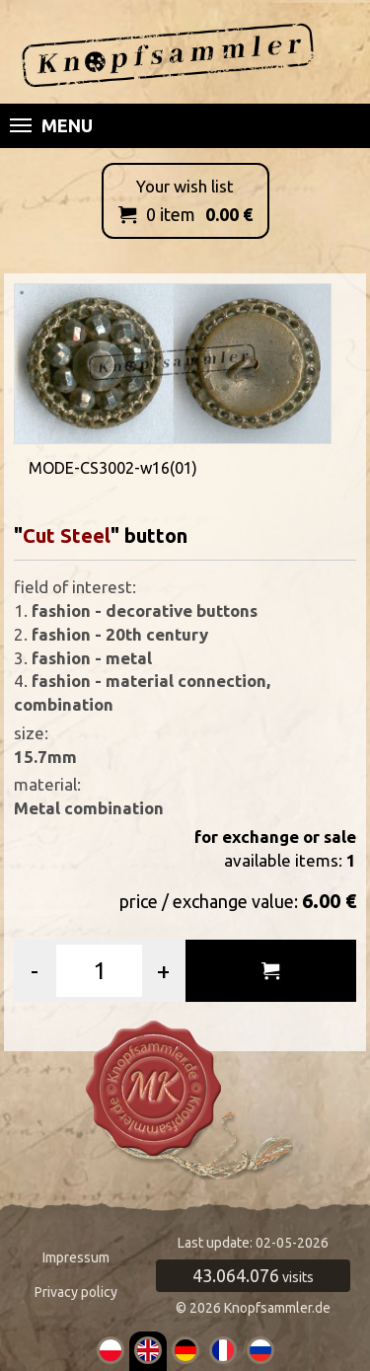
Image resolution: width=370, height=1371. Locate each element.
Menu (51, 125)
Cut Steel (67, 535)
